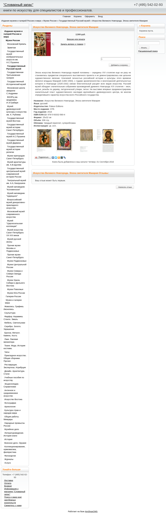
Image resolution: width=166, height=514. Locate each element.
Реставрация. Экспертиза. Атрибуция (15, 366)
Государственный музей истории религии (15, 149)
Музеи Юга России (16, 293)
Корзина (145, 26)
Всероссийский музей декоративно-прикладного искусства (15, 203)
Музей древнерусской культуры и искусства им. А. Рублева (16, 110)
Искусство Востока (13, 399)
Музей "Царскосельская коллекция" (14, 223)
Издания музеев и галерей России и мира (21, 21)
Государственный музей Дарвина (15, 141)
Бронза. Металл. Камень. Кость (12, 334)
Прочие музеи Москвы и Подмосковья (13, 248)
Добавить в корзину (119, 65)
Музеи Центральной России (16, 265)
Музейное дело (11, 429)
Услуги (7, 463)
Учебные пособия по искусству (14, 378)
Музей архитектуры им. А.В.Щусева (16, 163)
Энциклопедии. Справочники (11, 385)
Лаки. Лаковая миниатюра (11, 340)
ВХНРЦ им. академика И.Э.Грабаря (12, 100)
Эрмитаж (11, 48)
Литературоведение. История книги (14, 434)
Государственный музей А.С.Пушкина (15, 135)
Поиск (142, 37)
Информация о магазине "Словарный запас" (14, 491)
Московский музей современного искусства (15, 214)
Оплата (7, 483)
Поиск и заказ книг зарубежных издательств (13, 500)
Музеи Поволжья (15, 289)
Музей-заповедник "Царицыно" (15, 194)
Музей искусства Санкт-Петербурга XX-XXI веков (15, 233)
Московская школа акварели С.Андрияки (15, 91)
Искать (144, 48)
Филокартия (10, 456)
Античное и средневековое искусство (11, 393)
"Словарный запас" (18, 5)
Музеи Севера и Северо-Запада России (14, 274)
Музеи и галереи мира (13, 301)
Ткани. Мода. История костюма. (14, 346)
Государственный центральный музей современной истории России (15, 172)
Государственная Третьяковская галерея (14, 75)
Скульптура (9, 313)
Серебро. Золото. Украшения (12, 327)
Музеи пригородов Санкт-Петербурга (15, 157)
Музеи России (50, 21)
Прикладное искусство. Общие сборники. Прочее (15, 358)
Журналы (8, 459)
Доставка (8, 480)
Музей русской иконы (13, 240)
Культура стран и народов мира (12, 411)
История (8, 439)
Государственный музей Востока (15, 119)
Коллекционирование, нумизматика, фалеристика (14, 449)
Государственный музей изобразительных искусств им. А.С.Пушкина (15, 57)
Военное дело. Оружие (15, 443)
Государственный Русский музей (74, 21)
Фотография (10, 403)
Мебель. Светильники (14, 323)
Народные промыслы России (14, 424)
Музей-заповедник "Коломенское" (15, 188)
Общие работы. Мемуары (11, 418)
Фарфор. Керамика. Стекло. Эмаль (13, 317)
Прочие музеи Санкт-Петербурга (15, 256)
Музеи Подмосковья (16, 261)
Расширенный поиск (148, 51)
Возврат (8, 486)
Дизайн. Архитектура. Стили (14, 372)
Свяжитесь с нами (13, 505)
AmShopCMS (91, 511)
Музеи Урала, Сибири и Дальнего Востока (15, 283)
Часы (6, 352)
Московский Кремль (16, 44)
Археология (9, 406)
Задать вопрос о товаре (72, 44)
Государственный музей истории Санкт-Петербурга (15, 127)
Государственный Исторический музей (16, 82)
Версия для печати (76, 39)
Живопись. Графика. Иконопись (14, 307)
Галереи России (13, 296)
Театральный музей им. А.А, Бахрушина (16, 181)
